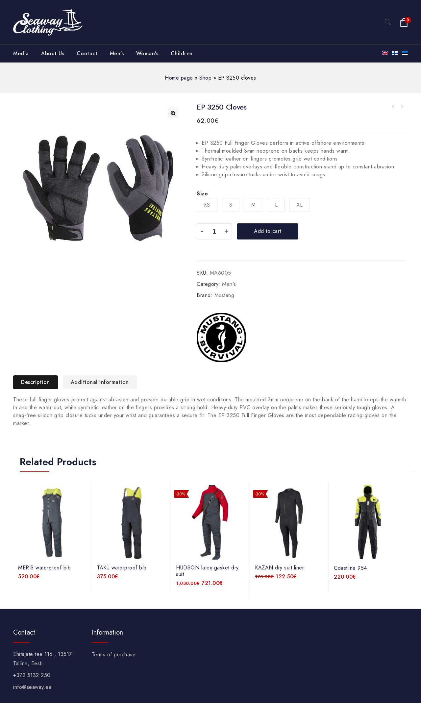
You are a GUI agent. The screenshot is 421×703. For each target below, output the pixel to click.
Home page (179, 78)
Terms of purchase (114, 654)
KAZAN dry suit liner (401, 106)
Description (35, 382)
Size (202, 193)
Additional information (100, 382)
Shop (205, 78)
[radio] (207, 205)
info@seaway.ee (32, 687)
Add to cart (267, 231)
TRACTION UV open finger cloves (393, 106)
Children (182, 53)
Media (21, 53)
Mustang (224, 295)
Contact (87, 53)
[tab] (38, 382)
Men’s (117, 53)
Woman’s (147, 53)
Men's (229, 284)
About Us (52, 53)
